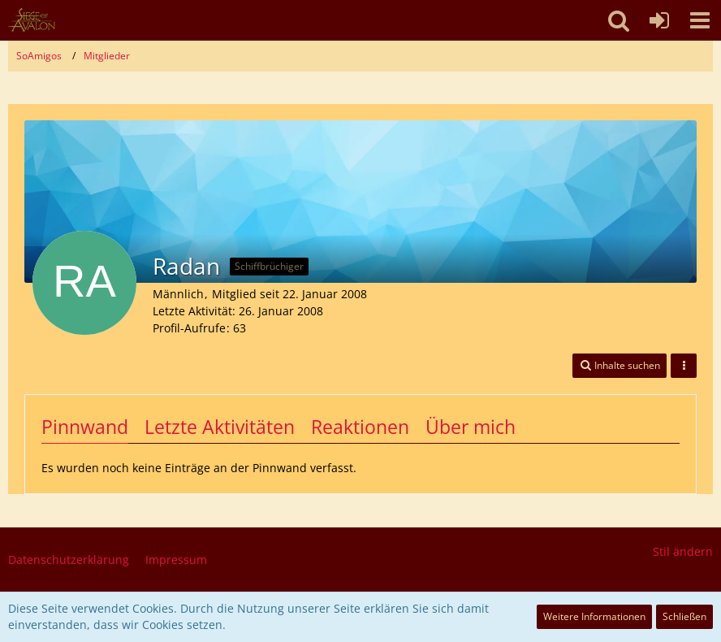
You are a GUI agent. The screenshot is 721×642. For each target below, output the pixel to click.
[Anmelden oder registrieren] (659, 20)
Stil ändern (683, 551)
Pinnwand (84, 427)
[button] (700, 20)
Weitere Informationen (594, 616)
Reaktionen (360, 427)
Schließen (684, 616)
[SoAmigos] (31, 20)
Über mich (470, 427)
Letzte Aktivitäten (220, 427)
